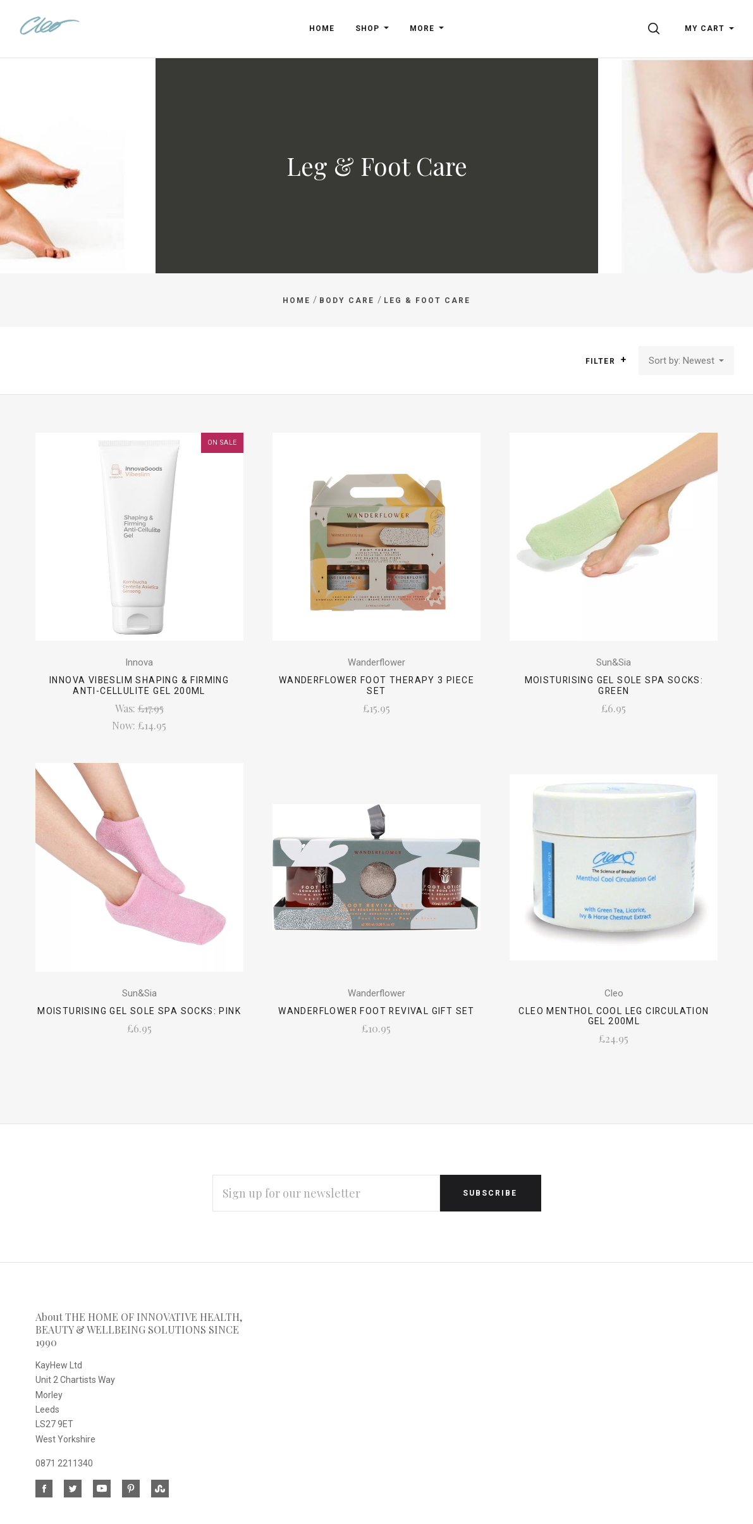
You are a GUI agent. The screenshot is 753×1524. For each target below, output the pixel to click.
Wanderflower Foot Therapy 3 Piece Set (376, 685)
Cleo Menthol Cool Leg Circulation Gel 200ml (613, 1016)
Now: (125, 725)
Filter (606, 361)
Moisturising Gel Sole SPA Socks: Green (614, 685)
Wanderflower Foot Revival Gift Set (376, 1011)
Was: (126, 708)
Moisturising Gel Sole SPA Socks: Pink (139, 1011)
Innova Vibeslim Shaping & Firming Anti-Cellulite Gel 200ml (139, 685)
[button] (623, 360)
